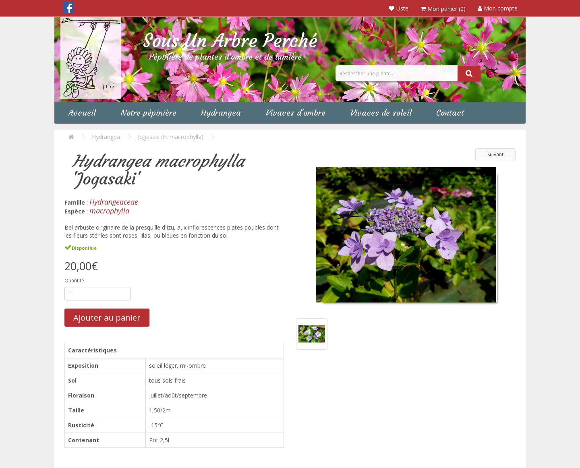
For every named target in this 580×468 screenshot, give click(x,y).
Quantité (74, 280)
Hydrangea (221, 113)
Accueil (82, 113)
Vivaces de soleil (381, 113)
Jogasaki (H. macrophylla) (170, 137)
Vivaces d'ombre (295, 113)
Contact (450, 113)
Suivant (495, 154)
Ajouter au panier (107, 317)
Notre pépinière (148, 113)
